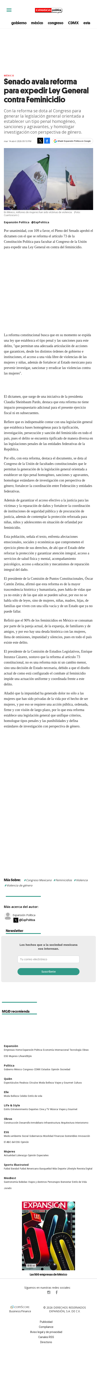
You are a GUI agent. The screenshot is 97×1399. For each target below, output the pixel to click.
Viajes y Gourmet (64, 1082)
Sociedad (65, 1069)
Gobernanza (35, 1136)
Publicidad (46, 1321)
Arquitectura (67, 1122)
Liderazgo (21, 1155)
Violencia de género (19, 885)
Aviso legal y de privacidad (46, 1332)
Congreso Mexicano (39, 880)
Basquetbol (45, 1168)
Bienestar (66, 1182)
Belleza (50, 1082)
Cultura (78, 1082)
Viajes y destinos (37, 1182)
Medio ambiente (12, 1136)
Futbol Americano (29, 1168)
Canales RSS (46, 1337)
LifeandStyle (25, 1056)
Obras (85, 1050)
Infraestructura (52, 1122)
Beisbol (15, 1168)
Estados (45, 1069)
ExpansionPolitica (56, 1292)
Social (25, 1136)
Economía (48, 1050)
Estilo (7, 1109)
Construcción (11, 1122)
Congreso (28, 1069)
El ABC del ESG (12, 1142)
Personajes (54, 1182)
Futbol (7, 1168)
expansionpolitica (49, 1292)
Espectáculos (11, 1082)
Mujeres (13, 1056)
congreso (55, 22)
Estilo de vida (35, 1096)
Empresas (9, 1050)
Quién (8, 1079)
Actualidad (10, 1155)
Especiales (43, 1155)
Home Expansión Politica (29, 1050)
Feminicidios (64, 880)
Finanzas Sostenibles (65, 1136)
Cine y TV (44, 1109)
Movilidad (48, 1136)
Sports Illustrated (16, 1165)
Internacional (62, 1050)
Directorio (46, 1342)
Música (54, 1109)
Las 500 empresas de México (48, 1274)
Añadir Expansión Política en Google (74, 141)
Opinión (55, 1069)
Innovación (84, 1136)
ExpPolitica (41, 1292)
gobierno (18, 22)
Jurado (7, 1188)
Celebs (23, 1096)
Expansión (11, 1046)
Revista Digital (84, 1168)
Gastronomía (11, 1182)
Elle (6, 1092)
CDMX (73, 22)
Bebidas (23, 1182)
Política (9, 1065)
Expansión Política (24, 915)
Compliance (46, 1327)
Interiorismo (81, 1122)
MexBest (10, 1178)
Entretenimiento (19, 1109)
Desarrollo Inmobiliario (31, 1122)
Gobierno (8, 1069)
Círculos (33, 1082)
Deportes (33, 1109)
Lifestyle (71, 1168)
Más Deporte (59, 1168)
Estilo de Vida (79, 1182)
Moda (42, 1082)
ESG (6, 1056)
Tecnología (75, 1050)
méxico (37, 22)
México (9, 75)
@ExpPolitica (40, 222)
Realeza (23, 1082)
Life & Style (12, 1105)
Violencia (82, 880)
